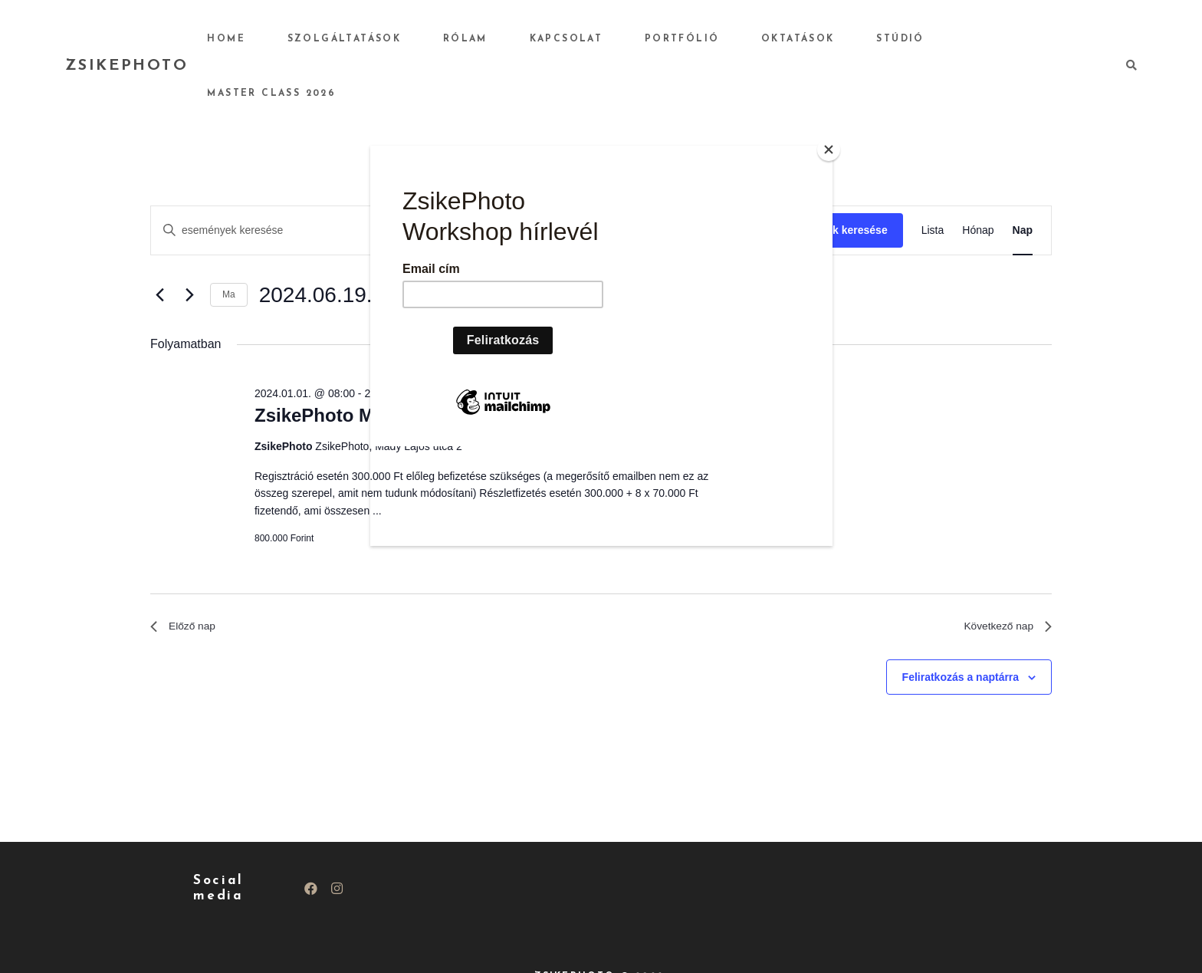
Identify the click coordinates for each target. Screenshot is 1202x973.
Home (323, 39)
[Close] (828, 149)
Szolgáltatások (424, 39)
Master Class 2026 (1015, 39)
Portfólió (715, 39)
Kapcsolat (615, 39)
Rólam (529, 39)
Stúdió (901, 39)
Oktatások (815, 39)
